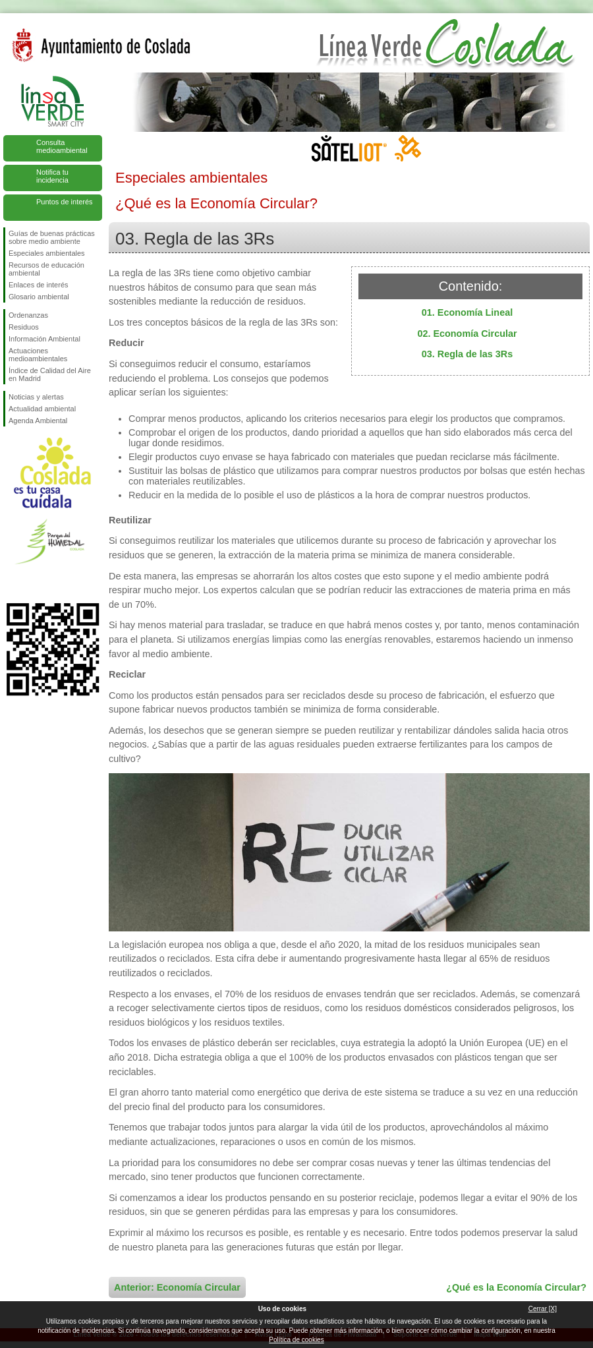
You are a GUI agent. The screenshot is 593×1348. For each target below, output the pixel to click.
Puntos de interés (64, 202)
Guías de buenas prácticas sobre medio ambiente (52, 237)
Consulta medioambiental (62, 146)
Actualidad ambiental (42, 409)
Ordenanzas (28, 315)
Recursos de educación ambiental (46, 269)
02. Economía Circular (467, 333)
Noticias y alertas (36, 397)
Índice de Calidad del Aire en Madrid (50, 374)
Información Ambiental (44, 339)
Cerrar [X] (542, 1308)
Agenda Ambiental (38, 421)
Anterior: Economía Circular (177, 1287)
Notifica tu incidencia (52, 176)
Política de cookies (296, 1339)
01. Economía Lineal (467, 312)
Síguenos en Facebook (11, 582)
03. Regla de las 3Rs (467, 354)
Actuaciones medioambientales (38, 355)
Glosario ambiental (39, 297)
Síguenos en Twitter (33, 582)
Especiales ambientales (47, 253)
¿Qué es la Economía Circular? (516, 1287)
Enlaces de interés (39, 285)
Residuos (24, 327)
